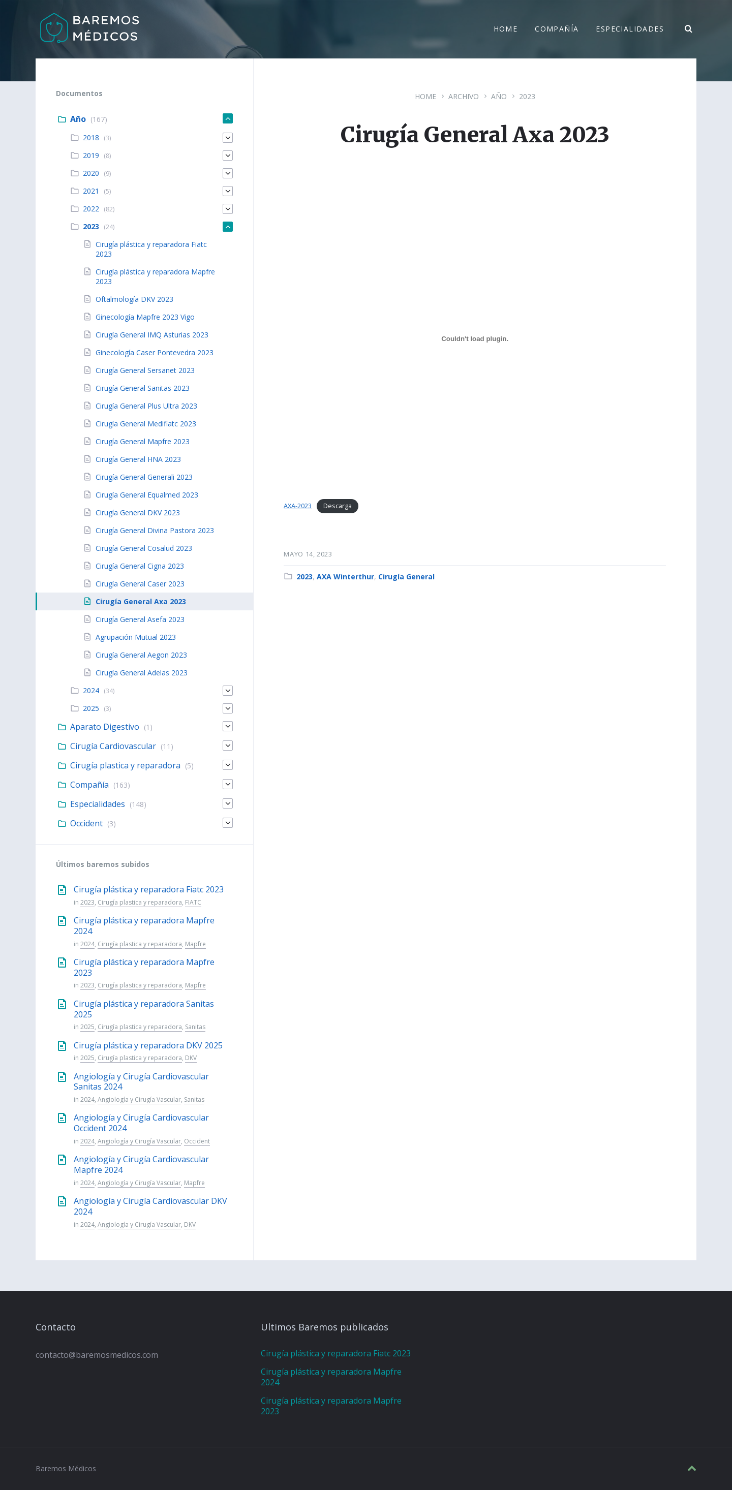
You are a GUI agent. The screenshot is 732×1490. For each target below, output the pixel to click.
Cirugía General (406, 576)
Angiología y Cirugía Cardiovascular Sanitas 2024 (141, 1082)
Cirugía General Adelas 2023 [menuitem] (142, 672)
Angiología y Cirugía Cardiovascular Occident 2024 (141, 1123)
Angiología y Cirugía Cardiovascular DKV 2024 (150, 1206)
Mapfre (195, 944)
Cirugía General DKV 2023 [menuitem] (138, 512)
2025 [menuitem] (91, 708)
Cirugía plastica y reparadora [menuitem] (125, 765)
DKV (191, 1057)
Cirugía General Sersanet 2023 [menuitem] (145, 370)
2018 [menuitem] (91, 137)
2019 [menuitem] (91, 155)
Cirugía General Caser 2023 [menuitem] (140, 583)
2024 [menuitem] (91, 690)
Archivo (463, 96)
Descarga (337, 505)
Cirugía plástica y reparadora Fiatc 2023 (149, 889)
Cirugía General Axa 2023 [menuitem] (141, 601)
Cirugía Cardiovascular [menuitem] (113, 746)
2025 (87, 1026)
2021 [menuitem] (91, 191)
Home (425, 96)
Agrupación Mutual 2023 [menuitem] (136, 637)
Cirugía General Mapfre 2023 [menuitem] (143, 441)
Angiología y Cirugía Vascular (139, 1099)
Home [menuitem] (506, 29)
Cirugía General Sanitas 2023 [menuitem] (143, 388)
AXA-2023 (298, 505)
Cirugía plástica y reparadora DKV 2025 (148, 1045)
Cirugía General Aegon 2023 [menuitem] (141, 655)
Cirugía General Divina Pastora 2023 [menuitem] (155, 530)
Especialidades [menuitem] (630, 29)
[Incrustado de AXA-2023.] (475, 339)
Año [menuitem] (78, 119)
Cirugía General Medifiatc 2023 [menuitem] (146, 423)
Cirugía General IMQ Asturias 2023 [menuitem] (152, 334)
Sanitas (195, 1026)
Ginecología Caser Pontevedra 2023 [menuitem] (155, 352)
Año (499, 96)
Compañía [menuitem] (556, 29)
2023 (527, 96)
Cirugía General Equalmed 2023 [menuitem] (147, 495)
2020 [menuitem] (91, 173)
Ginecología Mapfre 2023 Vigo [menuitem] (145, 317)
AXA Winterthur (345, 576)
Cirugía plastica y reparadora (140, 902)
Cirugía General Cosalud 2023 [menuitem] (144, 548)
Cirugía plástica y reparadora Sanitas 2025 (144, 1009)
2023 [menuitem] (91, 226)
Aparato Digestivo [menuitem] (104, 726)
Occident (197, 1141)
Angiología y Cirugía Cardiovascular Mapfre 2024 (141, 1164)
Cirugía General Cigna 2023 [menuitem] (140, 566)
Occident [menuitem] (86, 823)
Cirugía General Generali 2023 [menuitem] (144, 477)
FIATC (193, 902)
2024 (87, 944)
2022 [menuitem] (91, 208)
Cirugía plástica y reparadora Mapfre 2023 (144, 967)
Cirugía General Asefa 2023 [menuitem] (140, 619)
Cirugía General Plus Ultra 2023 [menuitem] (146, 406)
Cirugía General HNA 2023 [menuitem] (138, 459)
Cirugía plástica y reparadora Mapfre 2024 (144, 926)
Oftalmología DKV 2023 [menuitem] (134, 299)
